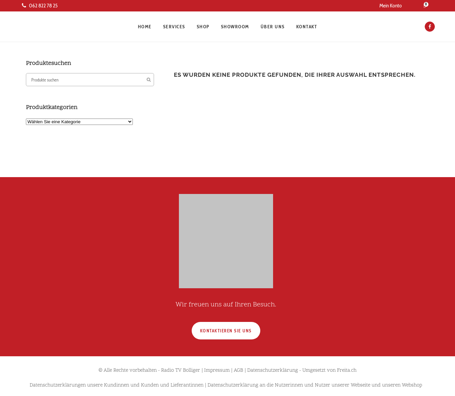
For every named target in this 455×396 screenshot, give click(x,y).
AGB (238, 370)
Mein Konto (390, 5)
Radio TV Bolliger (180, 370)
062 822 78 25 (40, 5)
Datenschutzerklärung (272, 370)
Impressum (217, 370)
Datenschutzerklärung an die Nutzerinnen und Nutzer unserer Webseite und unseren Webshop (314, 385)
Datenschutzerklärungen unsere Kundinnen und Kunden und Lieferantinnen (116, 385)
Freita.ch (346, 370)
